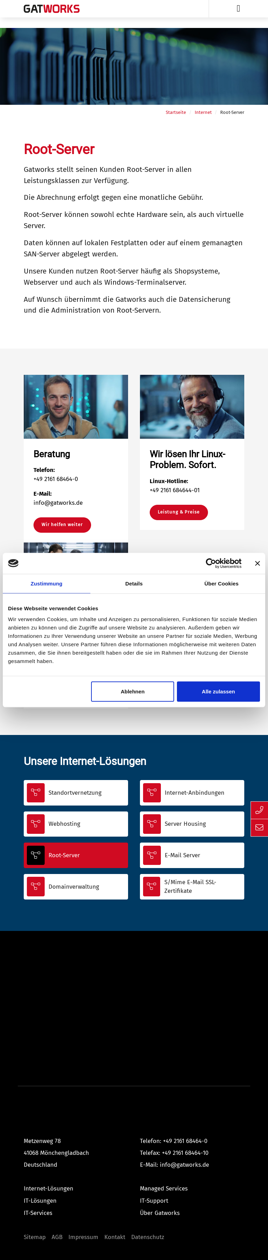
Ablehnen (132, 691)
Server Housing (185, 824)
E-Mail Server (182, 855)
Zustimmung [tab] (46, 583)
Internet (203, 112)
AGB (57, 1237)
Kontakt (114, 1237)
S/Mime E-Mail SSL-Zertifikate (190, 887)
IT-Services (38, 1213)
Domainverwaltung (74, 886)
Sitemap (35, 1237)
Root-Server (64, 855)
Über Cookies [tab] (221, 583)
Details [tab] (134, 583)
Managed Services (164, 1188)
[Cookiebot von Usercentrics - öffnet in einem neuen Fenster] (210, 563)
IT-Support (154, 1200)
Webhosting (64, 824)
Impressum (83, 1237)
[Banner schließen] (257, 563)
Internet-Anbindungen (194, 792)
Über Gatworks (160, 1213)
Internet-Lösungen (48, 1188)
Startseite (176, 112)
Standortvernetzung (75, 792)
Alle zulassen (218, 691)
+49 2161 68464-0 (185, 1141)
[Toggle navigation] (238, 8)
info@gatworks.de (184, 1164)
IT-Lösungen (40, 1200)
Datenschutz (147, 1237)
